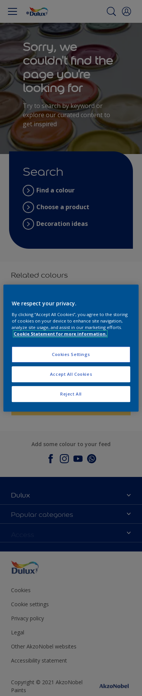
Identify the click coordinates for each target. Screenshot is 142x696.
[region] (70, 348)
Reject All (71, 394)
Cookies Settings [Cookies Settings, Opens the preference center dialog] (71, 354)
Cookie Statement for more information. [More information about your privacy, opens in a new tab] (60, 334)
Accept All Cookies (71, 374)
